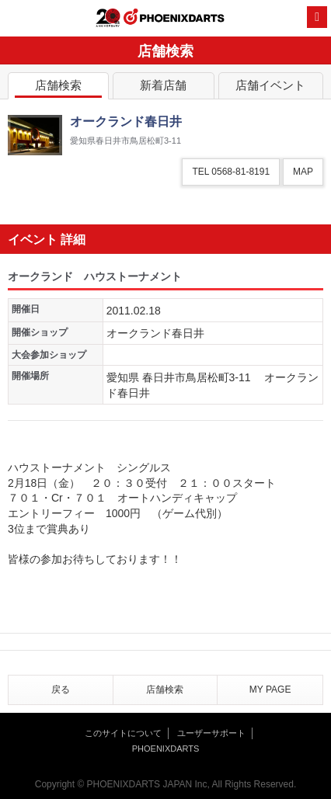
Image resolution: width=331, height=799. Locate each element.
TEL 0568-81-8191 (231, 171)
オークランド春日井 (155, 333)
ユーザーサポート (211, 733)
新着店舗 (163, 88)
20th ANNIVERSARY (108, 18)
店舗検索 (58, 88)
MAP (303, 171)
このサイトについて (123, 733)
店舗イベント (270, 88)
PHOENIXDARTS (174, 19)
